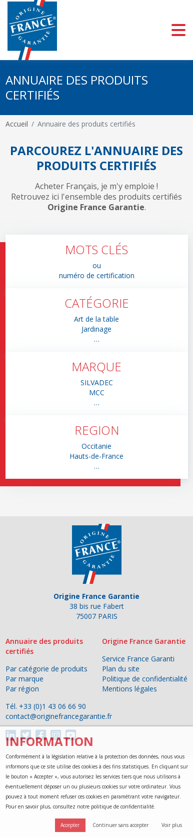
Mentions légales (129, 688)
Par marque (25, 678)
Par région (22, 688)
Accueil (17, 124)
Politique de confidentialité (145, 678)
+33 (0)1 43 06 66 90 (52, 706)
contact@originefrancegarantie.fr (59, 716)
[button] (97, 261)
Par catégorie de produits (47, 668)
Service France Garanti (138, 658)
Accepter (70, 824)
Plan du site (121, 668)
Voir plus (172, 824)
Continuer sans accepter (120, 824)
